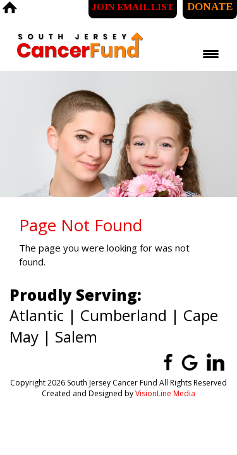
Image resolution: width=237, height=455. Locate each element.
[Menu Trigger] (211, 53)
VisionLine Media (165, 393)
